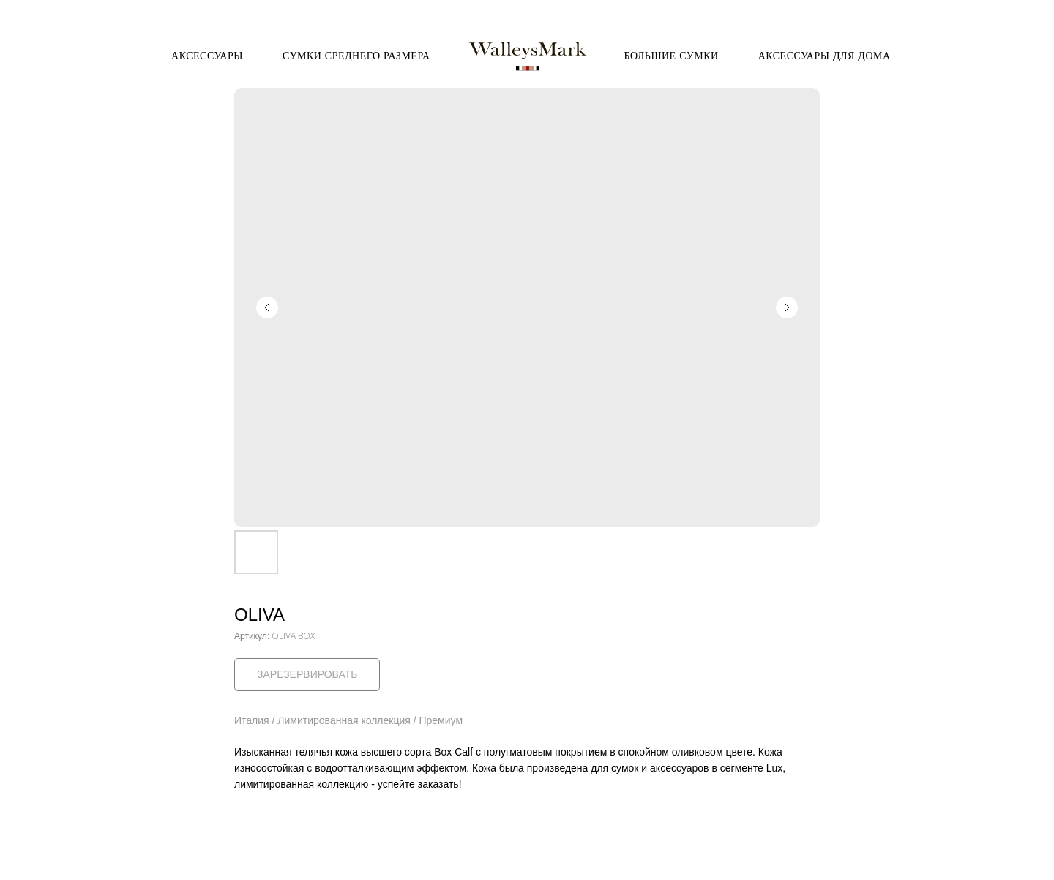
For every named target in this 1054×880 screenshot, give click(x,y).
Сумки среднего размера (356, 55)
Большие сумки (671, 55)
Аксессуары (207, 55)
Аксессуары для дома (824, 55)
